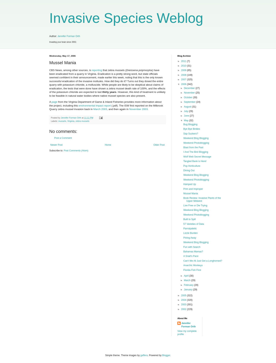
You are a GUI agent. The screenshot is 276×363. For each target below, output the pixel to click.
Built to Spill (189, 219)
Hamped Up (189, 184)
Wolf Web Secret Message (197, 156)
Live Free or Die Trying (195, 205)
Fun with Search (191, 247)
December (190, 88)
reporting (97, 70)
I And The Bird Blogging (195, 152)
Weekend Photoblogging (196, 143)
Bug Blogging (190, 124)
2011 (184, 61)
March (187, 280)
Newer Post (56, 145)
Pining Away (189, 237)
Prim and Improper (193, 189)
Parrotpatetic (190, 228)
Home (108, 145)
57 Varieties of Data (193, 224)
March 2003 (100, 109)
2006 (184, 84)
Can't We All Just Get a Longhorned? (202, 260)
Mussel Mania (190, 193)
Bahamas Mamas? (193, 251)
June (187, 115)
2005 (184, 295)
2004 (184, 300)
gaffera (144, 355)
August (188, 106)
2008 (184, 75)
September (190, 102)
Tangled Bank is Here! (194, 161)
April (186, 275)
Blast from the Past (193, 147)
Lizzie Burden (190, 233)
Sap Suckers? (190, 133)
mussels (62, 121)
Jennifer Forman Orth (69, 36)
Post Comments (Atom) (76, 150)
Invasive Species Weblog (126, 18)
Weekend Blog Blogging (196, 138)
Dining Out (189, 170)
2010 (184, 65)
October (188, 97)
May (186, 120)
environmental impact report (95, 105)
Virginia (70, 121)
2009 (184, 70)
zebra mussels (82, 121)
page (54, 101)
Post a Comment (63, 138)
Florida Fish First (192, 270)
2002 (184, 309)
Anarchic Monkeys (193, 265)
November (190, 92)
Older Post (159, 145)
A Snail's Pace (190, 256)
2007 (184, 79)
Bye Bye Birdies (191, 129)
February (189, 285)
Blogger (166, 355)
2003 (184, 304)
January (188, 289)
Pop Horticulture (191, 166)
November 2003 (138, 109)
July (186, 111)
